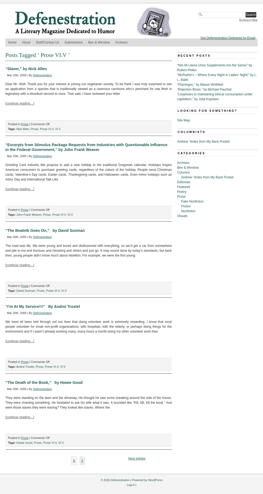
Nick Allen (22, 129)
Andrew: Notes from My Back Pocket (203, 141)
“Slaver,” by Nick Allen (26, 69)
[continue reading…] (19, 103)
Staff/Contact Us (47, 42)
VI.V (57, 129)
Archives (121, 42)
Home (12, 42)
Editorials (183, 182)
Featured (183, 187)
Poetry (182, 192)
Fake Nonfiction (192, 201)
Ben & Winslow (99, 42)
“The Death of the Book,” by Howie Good (44, 382)
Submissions (74, 42)
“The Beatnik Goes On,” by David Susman (45, 230)
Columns (183, 172)
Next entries (136, 458)
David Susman (25, 290)
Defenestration (42, 75)
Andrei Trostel (25, 366)
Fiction (186, 206)
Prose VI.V (47, 129)
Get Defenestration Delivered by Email (227, 38)
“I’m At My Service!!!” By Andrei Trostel (42, 306)
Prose (24, 124)
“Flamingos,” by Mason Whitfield (200, 84)
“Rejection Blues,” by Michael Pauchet (204, 89)
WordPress (155, 480)
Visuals (182, 216)
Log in (130, 484)
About (26, 42)
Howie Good (24, 442)
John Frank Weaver (28, 214)
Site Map (183, 120)
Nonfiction (188, 211)
